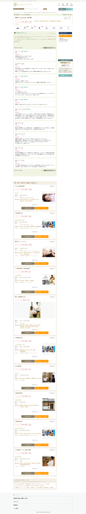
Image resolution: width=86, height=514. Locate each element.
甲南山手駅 (24, 375)
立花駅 (21, 277)
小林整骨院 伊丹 (19, 213)
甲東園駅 (43, 12)
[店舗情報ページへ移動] (17, 28)
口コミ (57, 12)
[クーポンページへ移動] (61, 28)
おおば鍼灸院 (18, 366)
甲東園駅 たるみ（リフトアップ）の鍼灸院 (22, 487)
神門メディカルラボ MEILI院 (50, 12)
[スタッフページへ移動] (53, 28)
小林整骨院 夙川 (19, 337)
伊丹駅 (21, 222)
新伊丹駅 (25, 222)
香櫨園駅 (28, 320)
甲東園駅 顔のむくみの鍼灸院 (48, 487)
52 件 (30, 453)
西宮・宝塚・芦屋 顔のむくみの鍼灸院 (37, 485)
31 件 (30, 424)
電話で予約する (63, 33)
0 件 (28, 300)
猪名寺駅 (25, 430)
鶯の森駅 (21, 195)
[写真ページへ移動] (39, 28)
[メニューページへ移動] (32, 28)
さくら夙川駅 (24, 320)
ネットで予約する (41, 208)
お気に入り (52, 186)
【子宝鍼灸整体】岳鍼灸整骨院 (22, 268)
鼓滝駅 (26, 195)
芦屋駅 (28, 375)
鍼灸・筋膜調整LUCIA (20, 296)
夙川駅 (21, 320)
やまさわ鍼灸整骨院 (20, 186)
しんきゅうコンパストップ (18, 12)
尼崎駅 (29, 277)
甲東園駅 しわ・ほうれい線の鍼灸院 (36, 487)
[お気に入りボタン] (66, 17)
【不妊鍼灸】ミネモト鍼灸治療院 (23, 449)
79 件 (30, 21)
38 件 (30, 216)
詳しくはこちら (16, 41)
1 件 (30, 396)
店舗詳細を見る (28, 208)
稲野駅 (23, 222)
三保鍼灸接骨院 (18, 393)
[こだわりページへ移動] (46, 28)
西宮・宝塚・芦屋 (38, 12)
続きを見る (35, 204)
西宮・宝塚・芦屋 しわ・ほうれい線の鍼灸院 (22, 485)
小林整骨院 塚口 (19, 421)
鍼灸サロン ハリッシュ (20, 241)
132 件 (30, 244)
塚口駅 (23, 277)
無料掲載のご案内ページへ (65, 75)
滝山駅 (24, 195)
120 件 (30, 189)
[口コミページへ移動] (24, 28)
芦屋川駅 (21, 375)
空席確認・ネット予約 (41, 236)
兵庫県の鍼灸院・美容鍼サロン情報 (29, 12)
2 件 (30, 271)
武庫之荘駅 (26, 277)
